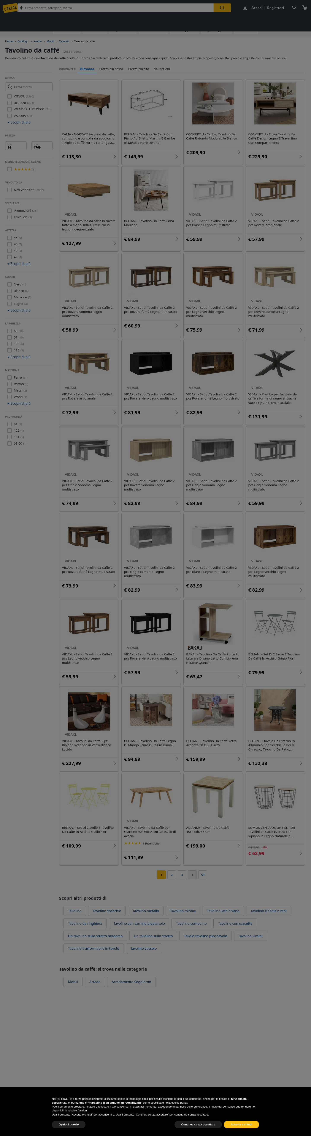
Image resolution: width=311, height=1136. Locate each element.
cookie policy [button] (179, 1112)
